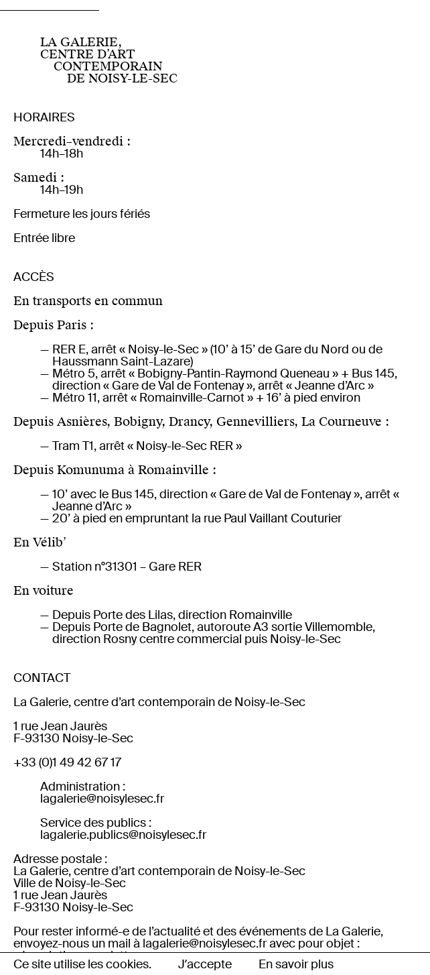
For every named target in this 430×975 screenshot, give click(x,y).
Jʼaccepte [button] (205, 964)
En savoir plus (296, 964)
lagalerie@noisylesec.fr (102, 799)
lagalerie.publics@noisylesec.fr (123, 835)
